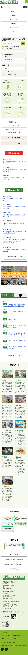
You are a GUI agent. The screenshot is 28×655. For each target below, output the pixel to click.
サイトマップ (14, 23)
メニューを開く (26, 1)
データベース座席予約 (14, 138)
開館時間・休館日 (8, 612)
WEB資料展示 (7, 107)
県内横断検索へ (9, 59)
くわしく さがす (7, 48)
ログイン (7, 68)
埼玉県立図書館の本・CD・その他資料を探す (13, 39)
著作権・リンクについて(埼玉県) (9, 638)
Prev (4, 546)
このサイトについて (6, 632)
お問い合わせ (20, 612)
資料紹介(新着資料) (21, 94)
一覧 (14, 355)
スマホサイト (10, 617)
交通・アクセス (14, 19)
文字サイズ (2, 649)
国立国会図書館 (14, 554)
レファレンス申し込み (14, 143)
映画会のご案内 (12, 319)
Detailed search (15, 46)
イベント (20, 107)
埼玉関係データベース (14, 122)
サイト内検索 (2, 7)
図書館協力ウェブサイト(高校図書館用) (14, 564)
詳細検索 (5, 46)
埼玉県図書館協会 (14, 569)
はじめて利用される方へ (7, 81)
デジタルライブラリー (14, 125)
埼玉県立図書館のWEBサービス (7, 94)
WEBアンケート (14, 11)
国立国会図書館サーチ (14, 132)
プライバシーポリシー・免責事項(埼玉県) (11, 635)
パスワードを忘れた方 (10, 74)
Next (23, 546)
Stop (26, 284)
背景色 (6, 649)
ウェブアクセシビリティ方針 (8, 642)
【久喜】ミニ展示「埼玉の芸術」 (17, 340)
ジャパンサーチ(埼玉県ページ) (14, 129)
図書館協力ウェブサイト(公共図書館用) (14, 559)
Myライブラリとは (9, 71)
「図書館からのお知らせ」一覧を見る (15, 257)
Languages (14, 31)
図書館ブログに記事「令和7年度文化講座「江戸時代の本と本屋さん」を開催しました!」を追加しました (14, 241)
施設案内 (14, 15)
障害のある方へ (14, 27)
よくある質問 (20, 80)
